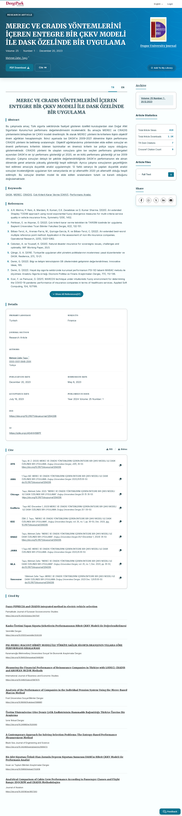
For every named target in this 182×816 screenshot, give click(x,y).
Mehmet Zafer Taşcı (16, 57)
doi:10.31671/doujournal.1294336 (36, 482)
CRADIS (27, 194)
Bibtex (122, 449)
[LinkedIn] (163, 200)
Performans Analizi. (80, 194)
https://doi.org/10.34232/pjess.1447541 (22, 616)
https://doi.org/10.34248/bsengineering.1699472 (26, 747)
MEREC (18, 194)
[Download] (171, 174)
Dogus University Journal (158, 45)
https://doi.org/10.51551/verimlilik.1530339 (24, 635)
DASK (9, 194)
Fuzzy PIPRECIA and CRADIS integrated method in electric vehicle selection (51, 606)
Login (170, 4)
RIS (109, 449)
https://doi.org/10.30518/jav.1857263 (21, 791)
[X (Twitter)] (156, 200)
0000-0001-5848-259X (20, 361)
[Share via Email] (170, 200)
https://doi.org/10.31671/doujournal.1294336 (32, 416)
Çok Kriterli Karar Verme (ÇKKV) (50, 194)
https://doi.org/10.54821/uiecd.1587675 (23, 680)
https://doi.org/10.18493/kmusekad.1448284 (25, 657)
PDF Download (19, 67)
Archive (141, 85)
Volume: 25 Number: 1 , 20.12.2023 (153, 100)
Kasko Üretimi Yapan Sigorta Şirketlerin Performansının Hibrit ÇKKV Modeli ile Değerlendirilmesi (66, 625)
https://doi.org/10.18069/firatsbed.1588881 (24, 702)
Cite (42, 67)
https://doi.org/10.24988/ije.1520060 (21, 724)
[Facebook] (141, 200)
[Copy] (120, 465)
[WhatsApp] (148, 200)
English (158, 4)
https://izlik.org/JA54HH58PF (25, 433)
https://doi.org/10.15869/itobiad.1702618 (23, 769)
